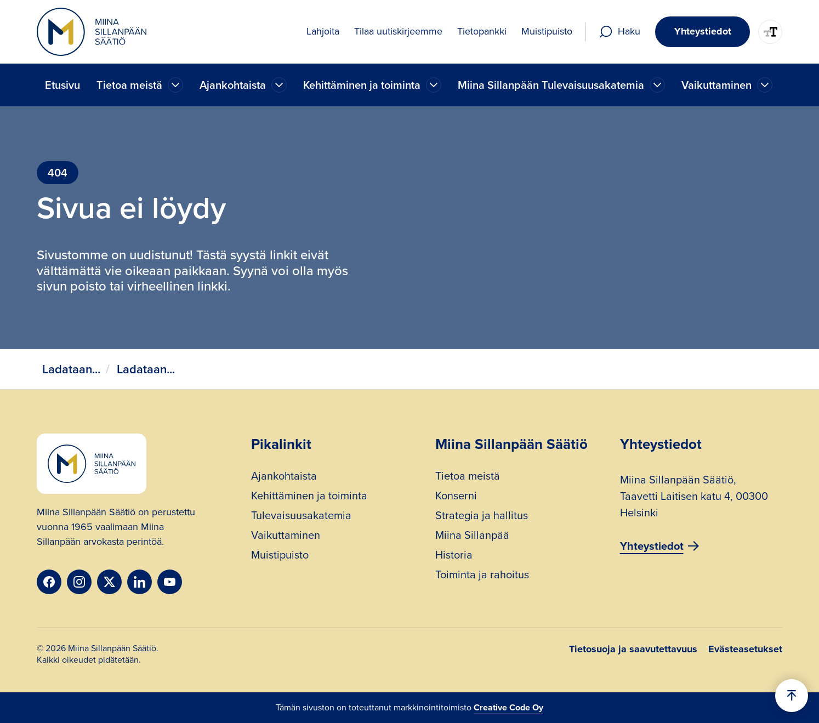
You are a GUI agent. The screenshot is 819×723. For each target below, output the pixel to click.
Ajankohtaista (284, 477)
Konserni (456, 497)
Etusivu (62, 85)
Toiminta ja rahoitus (482, 576)
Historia (454, 556)
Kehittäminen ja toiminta (309, 497)
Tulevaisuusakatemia (301, 516)
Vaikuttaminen (285, 536)
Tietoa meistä (467, 477)
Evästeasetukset (745, 649)
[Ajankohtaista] (175, 85)
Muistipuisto (280, 556)
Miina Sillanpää (472, 536)
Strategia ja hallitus (481, 516)
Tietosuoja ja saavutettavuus (633, 649)
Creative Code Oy (508, 707)
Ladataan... (71, 369)
